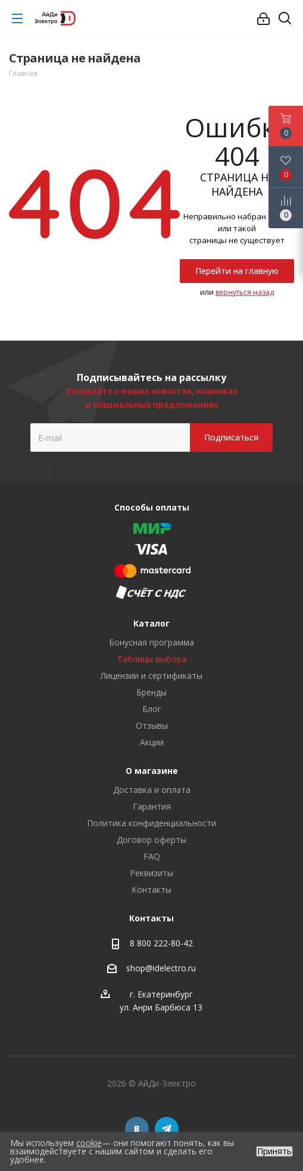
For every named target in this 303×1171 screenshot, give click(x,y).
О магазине (152, 770)
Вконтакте (137, 1129)
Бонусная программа (151, 642)
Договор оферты (151, 839)
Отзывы (152, 725)
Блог (151, 708)
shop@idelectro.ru (161, 968)
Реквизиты (151, 873)
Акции (152, 742)
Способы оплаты (151, 507)
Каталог (151, 623)
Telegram (167, 1129)
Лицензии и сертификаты (151, 675)
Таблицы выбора (151, 659)
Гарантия (152, 806)
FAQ (151, 856)
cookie (89, 1142)
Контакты (151, 889)
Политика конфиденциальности (151, 823)
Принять (274, 1151)
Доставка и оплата (151, 789)
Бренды (151, 692)
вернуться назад (244, 292)
